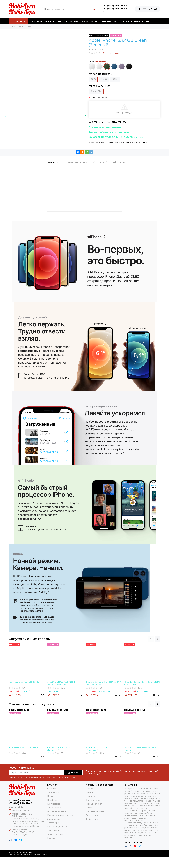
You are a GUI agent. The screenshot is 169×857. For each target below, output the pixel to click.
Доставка (36, 21)
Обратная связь (93, 800)
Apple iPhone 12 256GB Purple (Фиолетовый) (98, 748)
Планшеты (52, 796)
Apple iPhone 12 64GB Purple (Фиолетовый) (26, 747)
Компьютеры (53, 804)
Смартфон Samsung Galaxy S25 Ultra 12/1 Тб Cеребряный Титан (104, 683)
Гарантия (62, 21)
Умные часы (53, 792)
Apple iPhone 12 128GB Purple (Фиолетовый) (59, 748)
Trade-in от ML (108, 21)
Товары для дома (55, 834)
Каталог (18, 21)
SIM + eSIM (96, 91)
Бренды (109, 142)
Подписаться (73, 772)
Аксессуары (53, 823)
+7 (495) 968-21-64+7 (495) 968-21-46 (115, 7)
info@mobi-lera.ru (20, 810)
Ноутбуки (52, 800)
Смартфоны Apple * (133, 142)
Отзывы (124, 21)
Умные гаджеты (55, 830)
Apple (144, 142)
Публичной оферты (68, 777)
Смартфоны (119, 142)
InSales (44, 855)
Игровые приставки (56, 811)
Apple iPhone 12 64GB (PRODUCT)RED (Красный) (140, 748)
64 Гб (93, 79)
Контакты (137, 21)
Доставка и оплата (95, 811)
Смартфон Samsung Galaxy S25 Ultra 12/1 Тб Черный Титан (142, 683)
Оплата (49, 21)
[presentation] (6, 116)
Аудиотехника (54, 807)
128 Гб (104, 79)
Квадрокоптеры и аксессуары (62, 815)
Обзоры (74, 21)
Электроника (53, 819)
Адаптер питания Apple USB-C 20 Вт (24, 682)
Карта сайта (27, 852)
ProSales (26, 855)
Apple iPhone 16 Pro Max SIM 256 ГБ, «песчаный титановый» (61, 683)
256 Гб (115, 79)
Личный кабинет (94, 804)
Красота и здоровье (57, 826)
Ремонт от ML (90, 21)
